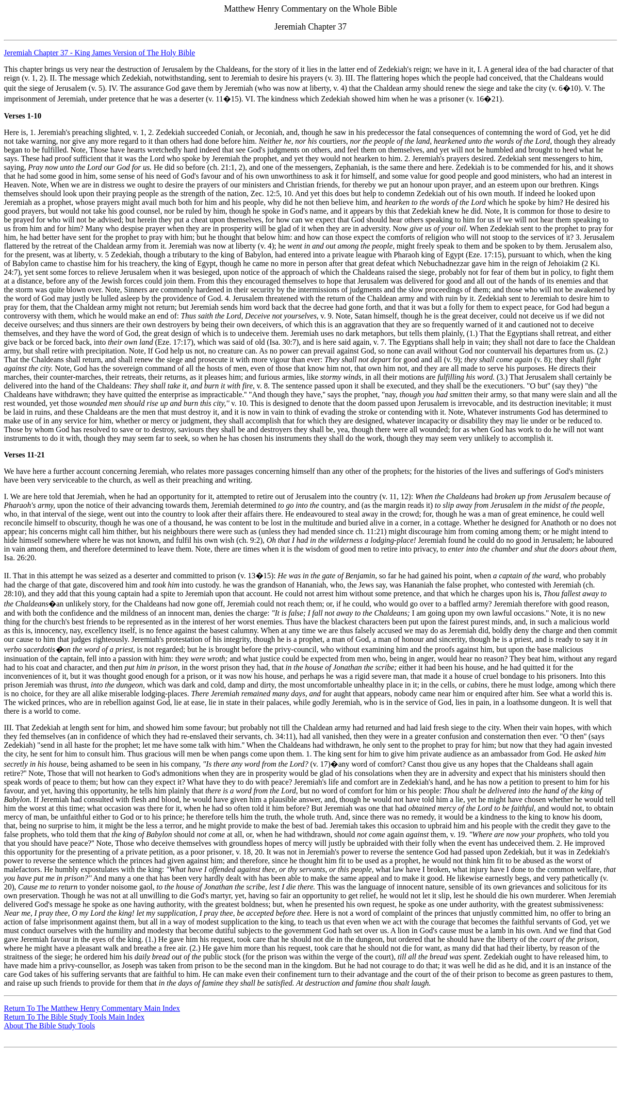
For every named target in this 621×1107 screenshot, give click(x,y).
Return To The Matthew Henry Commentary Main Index (92, 1008)
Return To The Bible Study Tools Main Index (74, 1017)
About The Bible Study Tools (49, 1026)
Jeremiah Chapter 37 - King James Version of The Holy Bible (99, 53)
